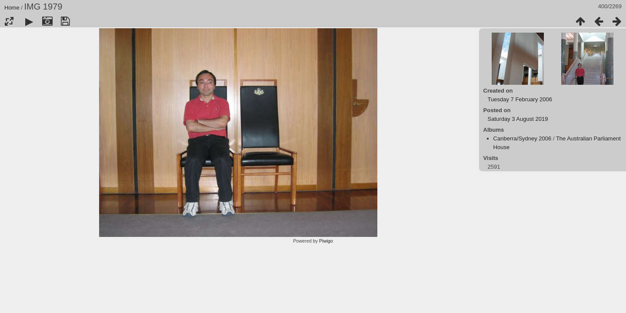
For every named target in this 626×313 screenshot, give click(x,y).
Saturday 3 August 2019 (518, 119)
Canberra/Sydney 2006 (522, 138)
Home (12, 7)
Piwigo (326, 240)
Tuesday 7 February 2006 (520, 99)
